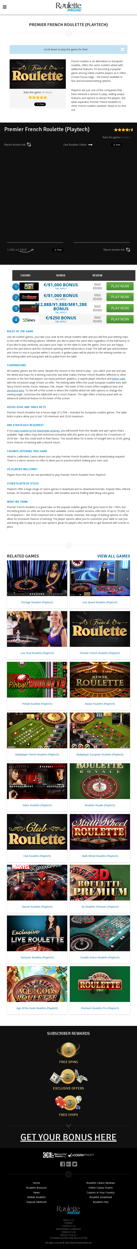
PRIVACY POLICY (68, 1235)
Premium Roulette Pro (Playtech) (100, 1008)
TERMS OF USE (69, 1232)
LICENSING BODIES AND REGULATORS (68, 1238)
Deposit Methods (36, 1202)
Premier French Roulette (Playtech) (100, 653)
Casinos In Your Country (101, 1192)
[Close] (122, 49)
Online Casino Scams (100, 1187)
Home (36, 1183)
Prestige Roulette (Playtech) (37, 602)
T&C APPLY (61, 288)
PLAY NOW (120, 286)
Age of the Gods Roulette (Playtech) (37, 1008)
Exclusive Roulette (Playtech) (37, 957)
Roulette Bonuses (36, 1187)
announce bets (15, 390)
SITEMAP (68, 1223)
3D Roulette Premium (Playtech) (100, 906)
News (36, 1192)
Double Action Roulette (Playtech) (100, 957)
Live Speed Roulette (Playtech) (100, 602)
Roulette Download (100, 1197)
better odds (118, 378)
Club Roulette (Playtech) (37, 856)
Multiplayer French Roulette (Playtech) (37, 754)
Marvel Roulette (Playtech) (37, 906)
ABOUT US (68, 1220)
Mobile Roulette (36, 1197)
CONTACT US (68, 1226)
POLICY (89, 1154)
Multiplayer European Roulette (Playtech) (99, 754)
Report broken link (18, 144)
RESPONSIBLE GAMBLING (68, 1229)
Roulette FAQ (100, 1202)
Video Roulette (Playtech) (37, 805)
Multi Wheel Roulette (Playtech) (100, 856)
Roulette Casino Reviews (100, 1183)
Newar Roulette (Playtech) (100, 703)
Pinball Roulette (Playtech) (37, 703)
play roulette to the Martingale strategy (37, 430)
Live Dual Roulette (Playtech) (37, 653)
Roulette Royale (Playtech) (100, 805)
